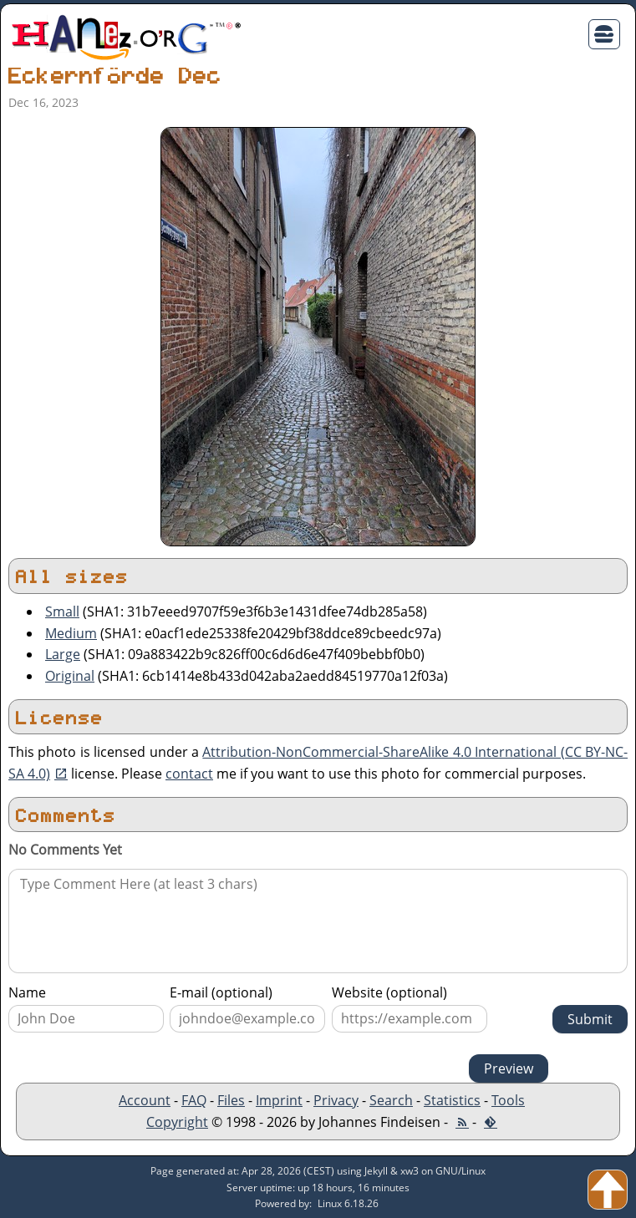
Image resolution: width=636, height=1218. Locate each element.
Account (144, 1100)
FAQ (193, 1100)
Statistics (452, 1100)
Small (62, 611)
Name (27, 992)
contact (189, 773)
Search (391, 1100)
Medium (71, 633)
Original (69, 676)
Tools (508, 1100)
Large (62, 654)
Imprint (279, 1100)
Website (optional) (389, 992)
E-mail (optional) (221, 992)
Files (231, 1100)
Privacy (336, 1100)
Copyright (177, 1122)
